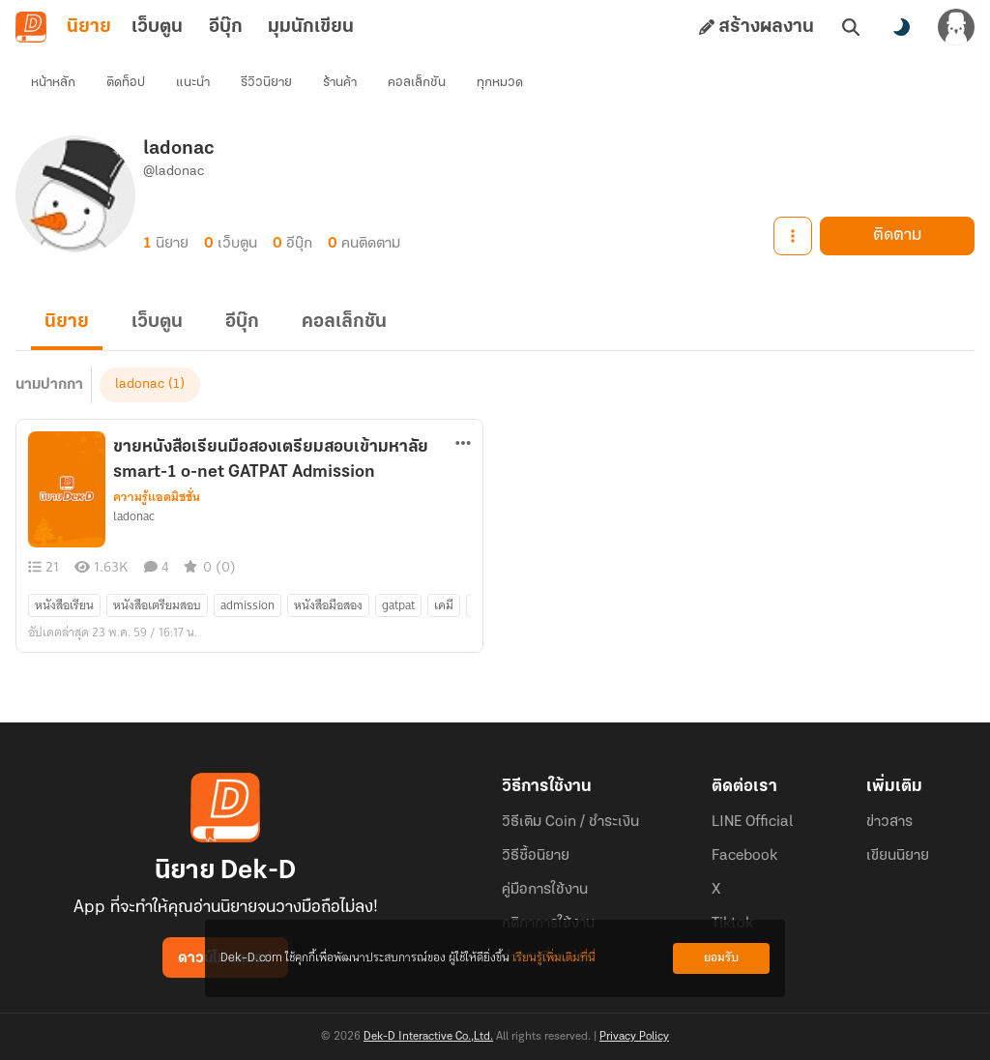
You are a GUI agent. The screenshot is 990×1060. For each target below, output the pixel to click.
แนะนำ (193, 82)
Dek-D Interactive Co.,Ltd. (428, 1037)
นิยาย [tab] (89, 27)
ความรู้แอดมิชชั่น (156, 497)
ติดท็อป (125, 82)
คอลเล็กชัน (417, 82)
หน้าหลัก (53, 82)
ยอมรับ (721, 958)
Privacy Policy (634, 1037)
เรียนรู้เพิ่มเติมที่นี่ (554, 958)
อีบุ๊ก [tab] (226, 27)
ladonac (139, 384)
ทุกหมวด (500, 82)
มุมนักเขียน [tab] (311, 27)
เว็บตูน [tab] (157, 27)
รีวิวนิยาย (266, 82)
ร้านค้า (340, 82)
